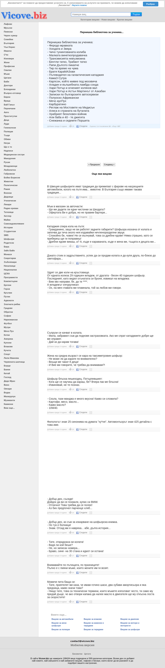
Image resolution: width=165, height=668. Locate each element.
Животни (8, 181)
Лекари (7, 204)
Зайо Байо (9, 250)
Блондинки (10, 89)
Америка (8, 339)
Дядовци (8, 197)
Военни (8, 193)
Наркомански (11, 319)
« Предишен (94, 165)
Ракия (7, 189)
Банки (7, 369)
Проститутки (10, 116)
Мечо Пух (9, 331)
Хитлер (7, 216)
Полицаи (8, 131)
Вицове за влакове (93, 619)
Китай (7, 373)
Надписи (8, 151)
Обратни (8, 312)
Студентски (10, 231)
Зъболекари (10, 262)
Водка (7, 392)
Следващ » (109, 165)
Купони (7, 342)
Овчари (8, 389)
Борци (7, 366)
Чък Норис (9, 47)
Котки (7, 335)
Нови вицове (108, 19)
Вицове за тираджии (93, 629)
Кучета (7, 350)
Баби (6, 81)
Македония (10, 158)
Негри (7, 143)
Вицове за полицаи (61, 629)
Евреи (7, 97)
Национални (10, 270)
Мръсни (8, 28)
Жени (6, 62)
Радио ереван (11, 208)
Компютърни (10, 281)
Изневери (9, 58)
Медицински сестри (14, 154)
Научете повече (79, 5)
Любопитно (10, 170)
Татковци (8, 212)
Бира (6, 247)
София (7, 316)
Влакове (8, 346)
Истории (8, 227)
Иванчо (7, 51)
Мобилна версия (82, 645)
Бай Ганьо (9, 104)
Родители (9, 243)
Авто (6, 112)
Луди (6, 124)
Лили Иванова (11, 358)
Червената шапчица (14, 362)
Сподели (81, 126)
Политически (10, 185)
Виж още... (9, 408)
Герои (7, 289)
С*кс (6, 55)
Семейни (8, 39)
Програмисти (11, 277)
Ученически (10, 200)
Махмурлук (9, 396)
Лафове (8, 24)
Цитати (87, 654)
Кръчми (8, 293)
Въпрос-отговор (12, 93)
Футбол (8, 323)
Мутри (7, 327)
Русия (7, 162)
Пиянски (8, 32)
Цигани (7, 78)
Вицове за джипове (130, 619)
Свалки (7, 70)
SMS (6, 235)
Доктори (8, 85)
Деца (6, 120)
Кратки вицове (124, 19)
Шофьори (9, 239)
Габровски (9, 174)
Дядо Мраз (9, 381)
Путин (7, 296)
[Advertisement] (102, 146)
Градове (8, 308)
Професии (9, 66)
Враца (7, 101)
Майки (7, 220)
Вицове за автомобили (62, 619)
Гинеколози (10, 127)
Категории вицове (90, 19)
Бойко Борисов (12, 177)
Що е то (8, 147)
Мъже (7, 74)
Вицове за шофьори (130, 629)
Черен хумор (10, 35)
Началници (9, 266)
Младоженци (10, 166)
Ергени (7, 285)
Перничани (9, 108)
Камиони (8, 404)
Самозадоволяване (14, 223)
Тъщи (7, 135)
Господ (7, 377)
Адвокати (9, 300)
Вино (6, 385)
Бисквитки (77, 654)
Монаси (8, 254)
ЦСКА (7, 273)
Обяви (7, 139)
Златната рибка (12, 304)
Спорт (7, 354)
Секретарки (10, 258)
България (9, 43)
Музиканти (9, 400)
